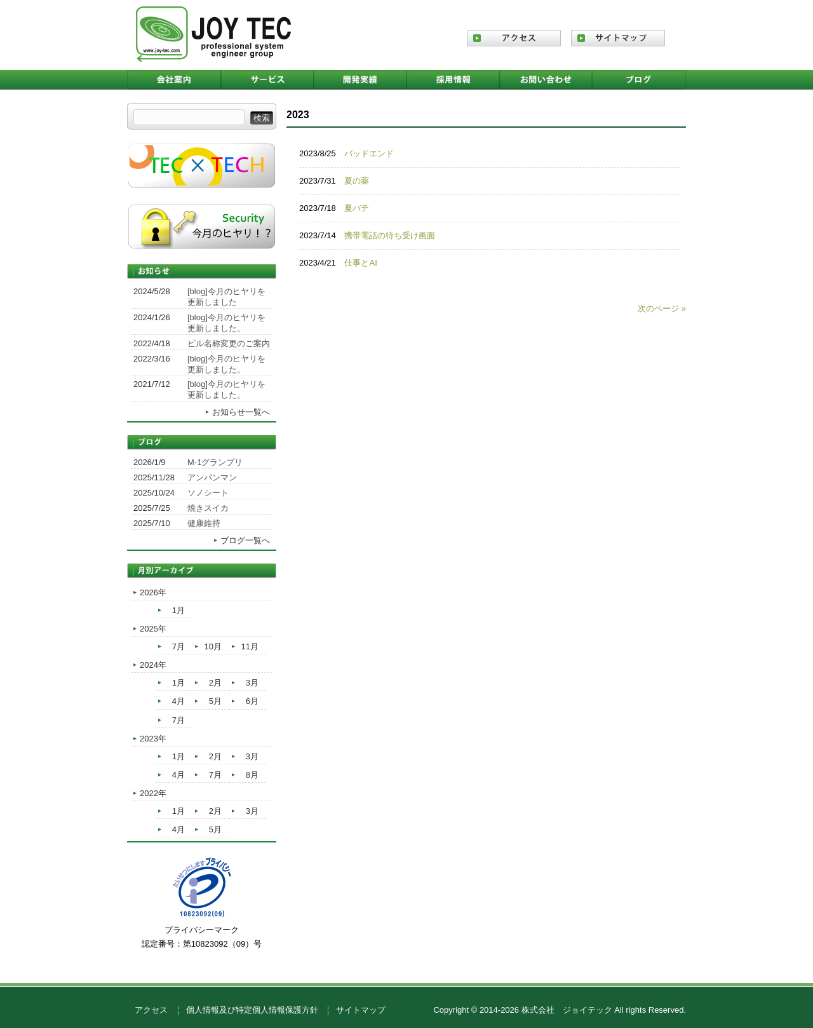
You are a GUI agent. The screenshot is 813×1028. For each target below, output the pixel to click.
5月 (215, 701)
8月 (252, 775)
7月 (178, 646)
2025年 (153, 628)
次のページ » (662, 308)
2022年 (153, 793)
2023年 (153, 738)
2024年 (153, 665)
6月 (252, 701)
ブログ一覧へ (245, 540)
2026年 (153, 592)
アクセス (151, 1010)
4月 (178, 701)
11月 (250, 646)
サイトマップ (361, 1010)
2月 (215, 682)
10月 (213, 646)
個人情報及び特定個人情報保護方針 (252, 1010)
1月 (178, 610)
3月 (252, 682)
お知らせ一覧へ (241, 412)
